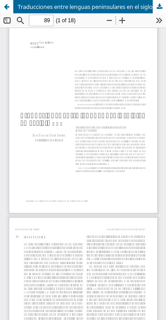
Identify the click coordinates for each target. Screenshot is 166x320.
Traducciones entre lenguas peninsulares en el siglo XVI (90, 7)
